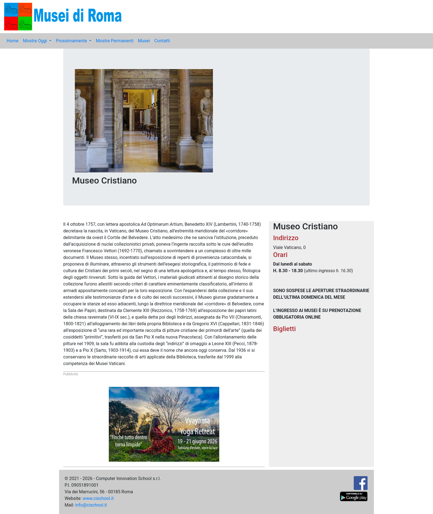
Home (13, 40)
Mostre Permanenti (114, 40)
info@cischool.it (91, 505)
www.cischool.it (98, 498)
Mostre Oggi (35, 40)
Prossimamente (72, 40)
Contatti (162, 40)
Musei (144, 40)
